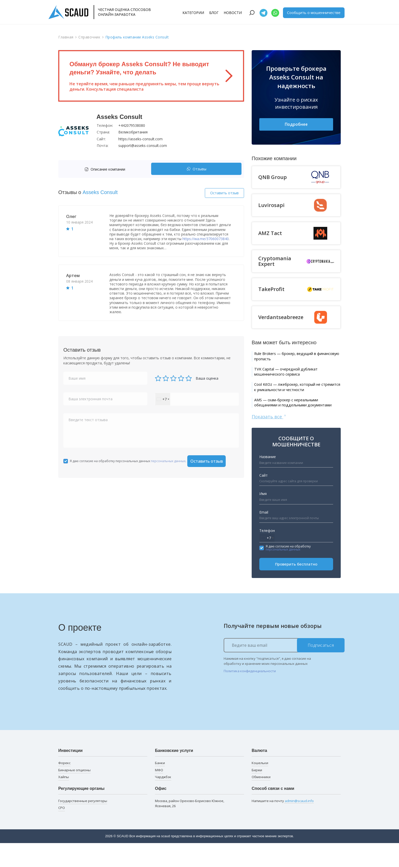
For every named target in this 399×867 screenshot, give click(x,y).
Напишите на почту (283, 824)
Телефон (267, 554)
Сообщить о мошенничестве (313, 12)
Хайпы (63, 801)
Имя (263, 517)
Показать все (269, 440)
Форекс (64, 786)
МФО (159, 793)
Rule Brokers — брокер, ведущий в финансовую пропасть (294, 358)
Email (263, 535)
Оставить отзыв (224, 192)
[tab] (106, 169)
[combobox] (162, 399)
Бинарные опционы (74, 793)
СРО (61, 831)
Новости (233, 12)
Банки (160, 786)
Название (267, 480)
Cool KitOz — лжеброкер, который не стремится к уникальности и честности (296, 397)
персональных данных (168, 461)
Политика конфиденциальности (250, 695)
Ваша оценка (207, 378)
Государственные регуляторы (82, 824)
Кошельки (260, 786)
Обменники (261, 801)
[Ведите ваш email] (284, 669)
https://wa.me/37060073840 (205, 238)
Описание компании (104, 169)
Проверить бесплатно (296, 587)
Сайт (263, 499)
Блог (214, 12)
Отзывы (196, 169)
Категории (193, 12)
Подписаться (321, 669)
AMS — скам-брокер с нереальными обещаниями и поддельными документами (295, 421)
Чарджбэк (163, 801)
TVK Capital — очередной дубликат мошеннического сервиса (294, 376)
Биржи (257, 793)
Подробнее (296, 125)
